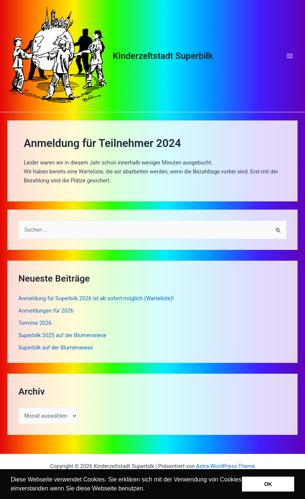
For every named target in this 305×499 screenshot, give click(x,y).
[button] (147, 489)
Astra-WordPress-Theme (225, 466)
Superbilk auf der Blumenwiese (55, 347)
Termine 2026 (34, 323)
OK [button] (268, 484)
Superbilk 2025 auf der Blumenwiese (62, 335)
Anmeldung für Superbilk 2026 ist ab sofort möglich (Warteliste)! (96, 298)
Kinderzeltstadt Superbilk (163, 56)
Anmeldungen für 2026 (45, 310)
